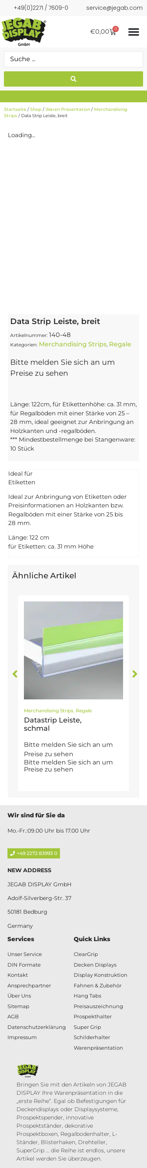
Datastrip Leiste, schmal (53, 724)
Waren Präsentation (67, 109)
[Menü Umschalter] (134, 32)
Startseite (15, 109)
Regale (120, 344)
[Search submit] (73, 79)
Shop (36, 109)
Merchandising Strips (73, 344)
